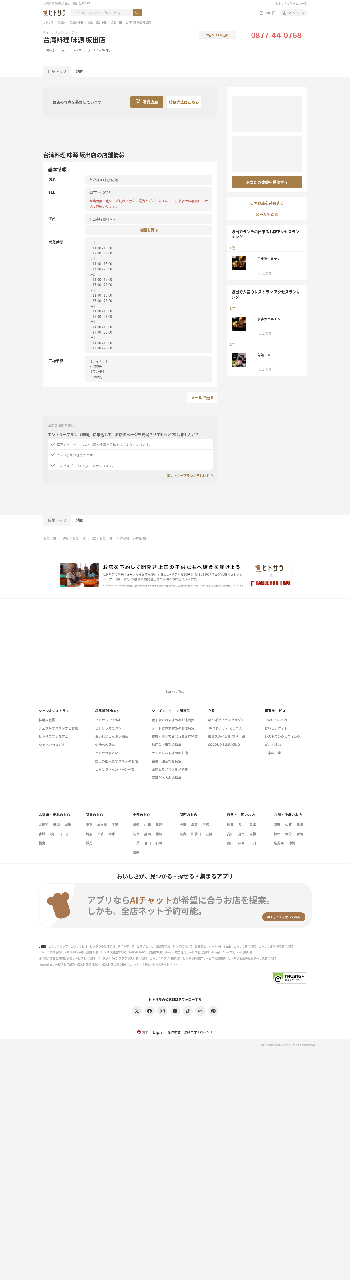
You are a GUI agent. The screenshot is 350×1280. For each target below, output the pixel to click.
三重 (136, 842)
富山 (147, 842)
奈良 (183, 833)
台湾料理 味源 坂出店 (74, 39)
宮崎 (300, 833)
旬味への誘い (105, 745)
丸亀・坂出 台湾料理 (114, 538)
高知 (230, 833)
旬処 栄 (264, 355)
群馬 (89, 842)
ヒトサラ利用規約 (244, 946)
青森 (56, 824)
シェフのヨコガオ (52, 745)
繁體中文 (190, 1032)
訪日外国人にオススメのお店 (116, 761)
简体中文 (174, 1032)
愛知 (158, 833)
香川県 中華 (76, 22)
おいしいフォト (276, 728)
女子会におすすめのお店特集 (173, 720)
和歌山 (196, 833)
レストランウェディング (283, 737)
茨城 (100, 833)
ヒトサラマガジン (108, 728)
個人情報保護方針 (88, 964)
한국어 (205, 1032)
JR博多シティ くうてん (225, 728)
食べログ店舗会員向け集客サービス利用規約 (66, 958)
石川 (158, 842)
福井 (136, 852)
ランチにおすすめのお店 (170, 753)
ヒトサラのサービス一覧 (291, 3)
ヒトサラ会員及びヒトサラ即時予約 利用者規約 (68, 952)
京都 (205, 824)
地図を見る (148, 229)
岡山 (230, 842)
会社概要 (200, 946)
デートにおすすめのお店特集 (173, 728)
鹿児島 (279, 842)
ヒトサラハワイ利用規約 (164, 958)
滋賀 (209, 833)
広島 (241, 842)
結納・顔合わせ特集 (166, 761)
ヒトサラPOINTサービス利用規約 (204, 958)
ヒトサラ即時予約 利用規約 (275, 946)
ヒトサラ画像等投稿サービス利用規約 (252, 958)
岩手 (68, 824)
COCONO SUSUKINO (224, 745)
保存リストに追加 (217, 35)
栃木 (111, 833)
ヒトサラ (48, 22)
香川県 (61, 22)
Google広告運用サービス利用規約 (187, 952)
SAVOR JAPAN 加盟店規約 (146, 952)
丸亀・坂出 (51, 538)
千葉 (115, 824)
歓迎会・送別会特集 (166, 745)
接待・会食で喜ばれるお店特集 (175, 737)
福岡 (277, 824)
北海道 (44, 824)
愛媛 (252, 824)
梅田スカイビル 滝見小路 (226, 737)
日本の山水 (273, 753)
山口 (252, 842)
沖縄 (292, 842)
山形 (64, 833)
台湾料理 (48, 50)
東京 (89, 824)
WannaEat (273, 745)
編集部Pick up (107, 710)
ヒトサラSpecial (107, 720)
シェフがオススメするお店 (58, 728)
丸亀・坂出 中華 (97, 22)
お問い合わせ (145, 946)
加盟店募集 (163, 946)
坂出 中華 (116, 22)
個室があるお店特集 (166, 778)
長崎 (300, 824)
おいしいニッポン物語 (111, 737)
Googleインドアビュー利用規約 (231, 952)
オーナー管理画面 (219, 946)
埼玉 (89, 833)
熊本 (277, 833)
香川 (241, 824)
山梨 (147, 824)
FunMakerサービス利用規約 (56, 964)
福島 (42, 842)
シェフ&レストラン (54, 710)
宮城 (42, 833)
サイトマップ (126, 946)
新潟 (136, 824)
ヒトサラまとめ (106, 753)
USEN (42, 946)
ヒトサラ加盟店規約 (113, 952)
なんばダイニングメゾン (226, 720)
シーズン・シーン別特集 (171, 710)
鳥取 (241, 833)
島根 (252, 833)
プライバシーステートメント (159, 964)
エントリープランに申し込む (188, 475)
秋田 (53, 833)
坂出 (66, 538)
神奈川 (102, 824)
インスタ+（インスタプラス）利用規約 (122, 958)
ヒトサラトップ (58, 946)
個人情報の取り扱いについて (120, 964)
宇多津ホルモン (269, 258)
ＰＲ (211, 710)
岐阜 (136, 833)
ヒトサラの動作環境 (102, 946)
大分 (288, 833)
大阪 (183, 824)
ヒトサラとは (78, 946)
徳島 (230, 824)
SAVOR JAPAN (276, 720)
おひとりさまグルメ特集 (170, 770)
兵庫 (194, 824)
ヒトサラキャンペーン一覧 (114, 770)
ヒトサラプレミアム (53, 737)
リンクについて (182, 946)
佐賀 (288, 824)
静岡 (147, 833)
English (158, 1032)
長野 (158, 824)
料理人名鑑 (47, 720)
